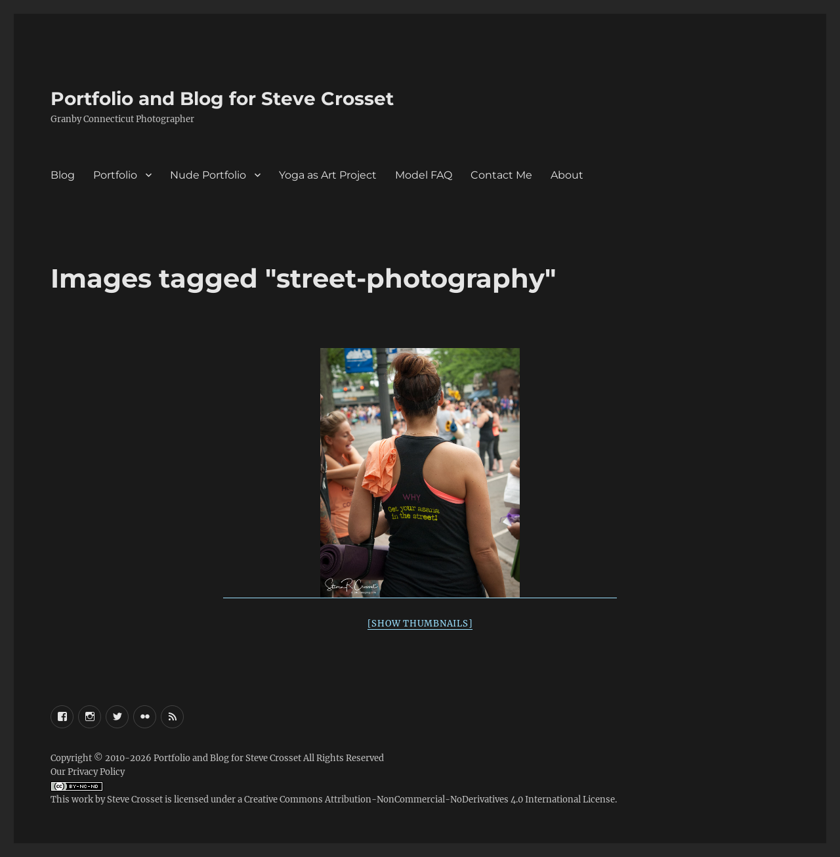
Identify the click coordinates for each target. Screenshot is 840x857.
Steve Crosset (135, 799)
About (567, 175)
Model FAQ (423, 175)
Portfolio (115, 175)
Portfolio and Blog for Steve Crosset (222, 98)
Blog (63, 175)
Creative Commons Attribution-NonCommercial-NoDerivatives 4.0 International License (429, 799)
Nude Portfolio (208, 175)
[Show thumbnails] (420, 623)
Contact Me (501, 175)
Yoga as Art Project (328, 175)
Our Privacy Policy (88, 772)
